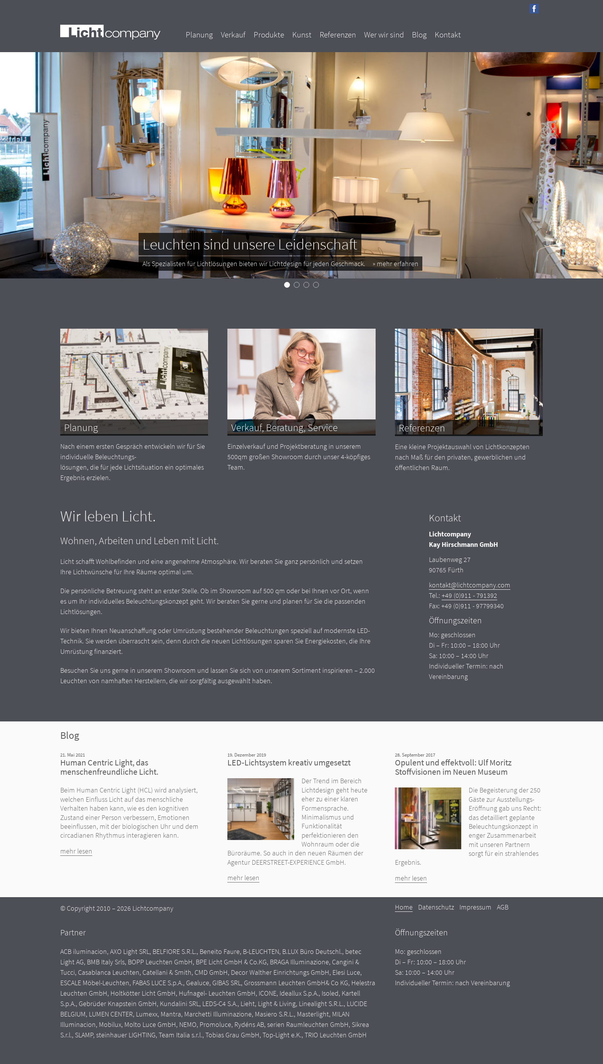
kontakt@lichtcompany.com (469, 584)
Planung (199, 34)
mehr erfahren (397, 263)
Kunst (302, 34)
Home (404, 907)
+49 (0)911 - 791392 (469, 595)
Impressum (475, 907)
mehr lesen (76, 851)
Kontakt (448, 34)
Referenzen (338, 34)
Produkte (269, 34)
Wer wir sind (384, 34)
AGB (502, 907)
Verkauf (233, 34)
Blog (419, 34)
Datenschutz (436, 907)
